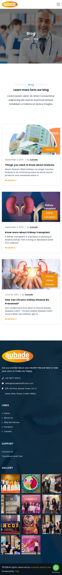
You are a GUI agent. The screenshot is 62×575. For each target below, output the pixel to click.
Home (26, 38)
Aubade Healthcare (41, 567)
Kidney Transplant (49, 215)
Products (7, 427)
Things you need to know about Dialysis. (30, 164)
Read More (11, 180)
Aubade (34, 159)
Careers (7, 431)
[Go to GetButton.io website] (56, 572)
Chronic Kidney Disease (50, 280)
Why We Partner (11, 422)
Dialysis (50, 149)
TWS (16, 571)
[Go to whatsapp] (56, 567)
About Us (7, 417)
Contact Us (7, 451)
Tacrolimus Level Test (12, 456)
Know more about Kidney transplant (27, 232)
